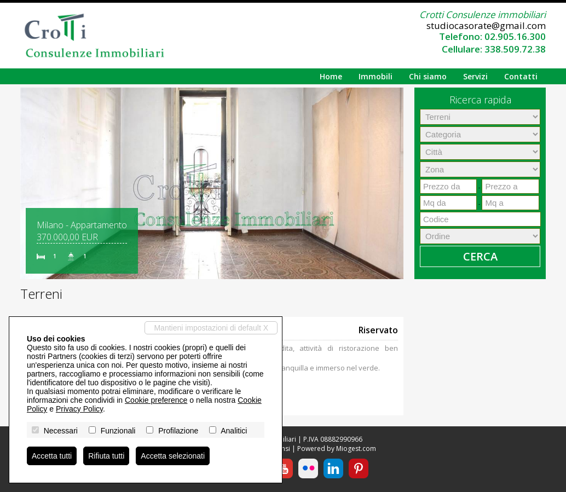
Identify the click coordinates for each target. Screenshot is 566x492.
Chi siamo (428, 76)
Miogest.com (356, 448)
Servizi (475, 76)
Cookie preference (156, 400)
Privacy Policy (79, 408)
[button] (30, 183)
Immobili (375, 76)
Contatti (521, 76)
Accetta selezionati (173, 456)
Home (331, 76)
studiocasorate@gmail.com (486, 25)
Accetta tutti (52, 456)
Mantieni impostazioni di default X (211, 327)
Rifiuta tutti (106, 456)
